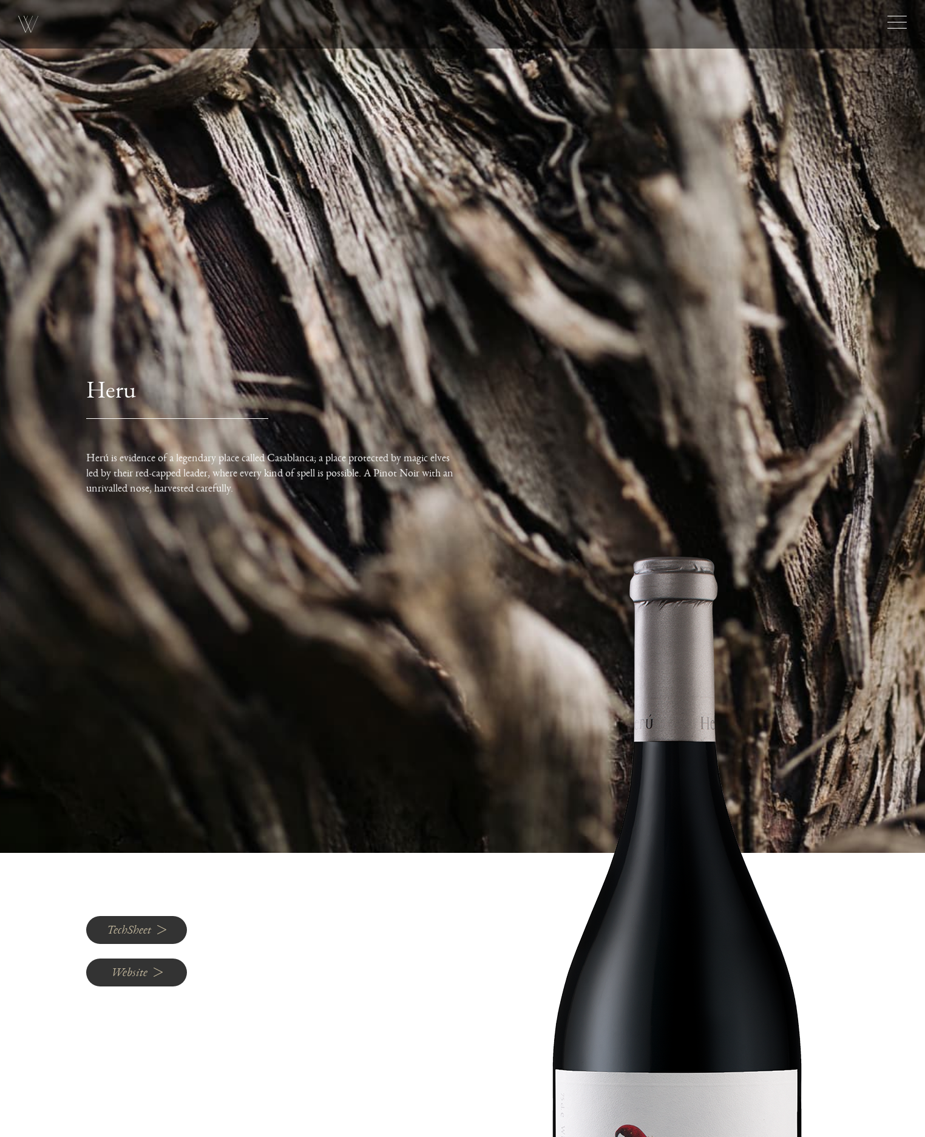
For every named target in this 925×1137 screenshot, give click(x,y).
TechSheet (136, 930)
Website (137, 972)
